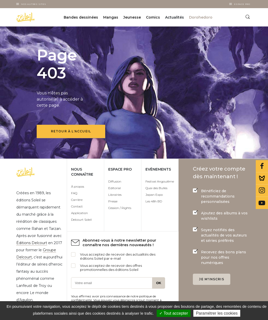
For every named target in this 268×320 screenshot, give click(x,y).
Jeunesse (132, 17)
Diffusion (114, 181)
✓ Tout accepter (173, 313)
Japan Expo (154, 195)
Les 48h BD (153, 201)
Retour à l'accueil (71, 131)
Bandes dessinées (81, 17)
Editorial (114, 188)
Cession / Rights (119, 208)
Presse (112, 201)
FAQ (74, 193)
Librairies (115, 195)
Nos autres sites (33, 4)
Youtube (262, 203)
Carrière (77, 200)
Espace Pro (242, 4)
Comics (153, 17)
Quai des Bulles (156, 188)
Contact (77, 206)
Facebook (262, 166)
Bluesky (262, 178)
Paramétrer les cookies (217, 313)
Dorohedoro (200, 17)
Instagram (262, 191)
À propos (77, 186)
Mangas (110, 17)
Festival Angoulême (159, 181)
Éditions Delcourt (31, 243)
